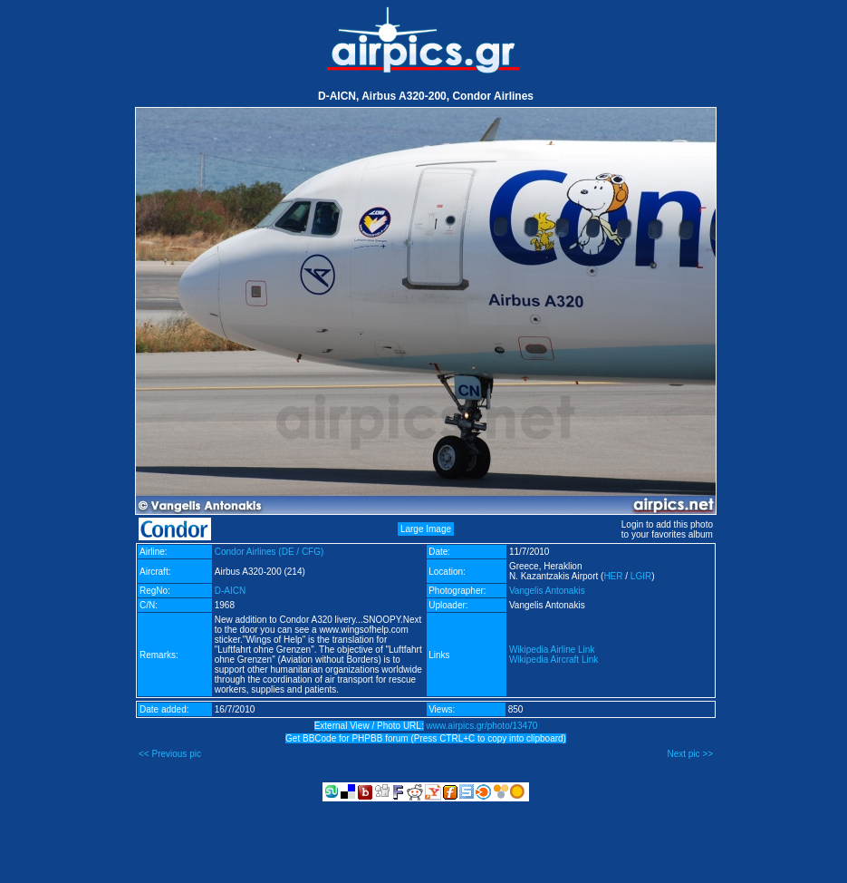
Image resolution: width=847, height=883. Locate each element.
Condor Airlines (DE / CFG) (269, 552)
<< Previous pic (170, 754)
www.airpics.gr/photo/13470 (481, 726)
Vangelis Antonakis (547, 591)
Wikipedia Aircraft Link (553, 660)
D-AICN (230, 591)
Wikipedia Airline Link (552, 650)
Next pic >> (690, 754)
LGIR (640, 576)
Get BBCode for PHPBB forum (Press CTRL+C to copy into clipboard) (425, 738)
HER (612, 576)
